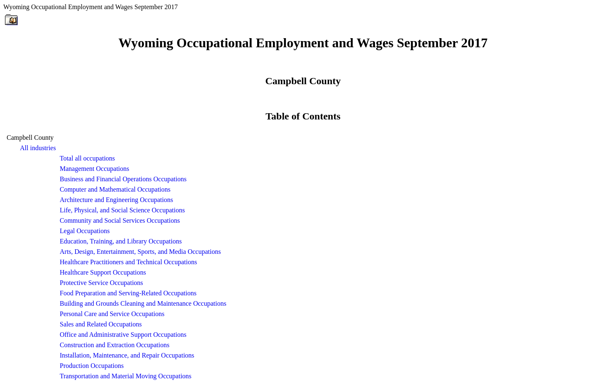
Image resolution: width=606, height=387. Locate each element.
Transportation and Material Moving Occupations (126, 376)
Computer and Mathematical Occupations (115, 189)
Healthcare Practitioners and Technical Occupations (128, 261)
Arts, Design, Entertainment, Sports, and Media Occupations (140, 251)
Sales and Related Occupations (101, 324)
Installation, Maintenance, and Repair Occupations (127, 355)
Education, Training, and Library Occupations (121, 241)
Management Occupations (94, 168)
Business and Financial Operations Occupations (123, 179)
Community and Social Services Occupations (120, 220)
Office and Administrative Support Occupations (123, 334)
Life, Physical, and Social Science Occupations (122, 210)
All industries (38, 147)
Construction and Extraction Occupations (114, 344)
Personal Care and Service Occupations (112, 313)
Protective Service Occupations (101, 282)
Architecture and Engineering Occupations (116, 199)
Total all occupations (87, 158)
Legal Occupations (85, 230)
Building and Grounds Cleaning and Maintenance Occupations (143, 303)
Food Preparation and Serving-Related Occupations (128, 293)
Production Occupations (92, 365)
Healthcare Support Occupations (103, 272)
